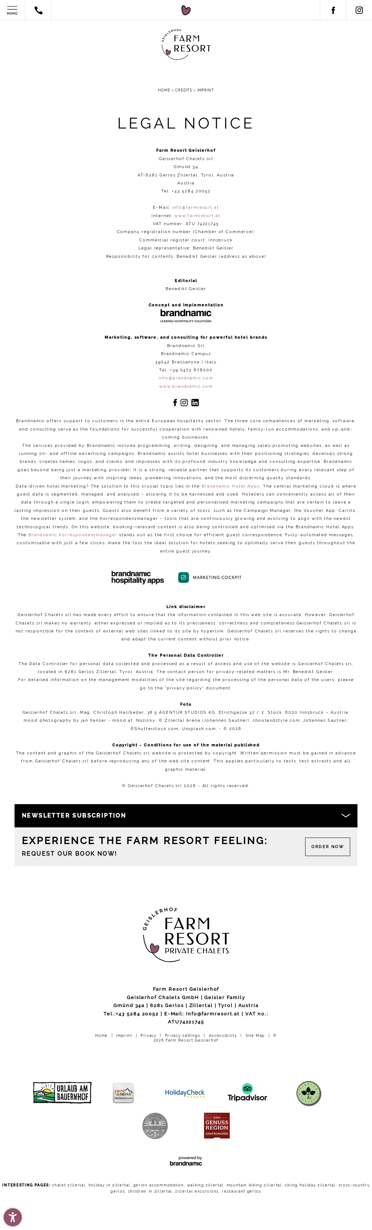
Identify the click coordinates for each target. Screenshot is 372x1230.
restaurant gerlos (242, 1191)
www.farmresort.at (197, 215)
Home (164, 90)
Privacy (149, 1036)
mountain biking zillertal (254, 1185)
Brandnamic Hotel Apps (231, 486)
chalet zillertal (68, 1185)
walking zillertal (205, 1185)
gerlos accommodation (158, 1185)
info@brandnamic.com (186, 377)
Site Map (256, 1036)
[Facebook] (333, 12)
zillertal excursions (197, 1191)
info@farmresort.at (195, 207)
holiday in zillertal (109, 1185)
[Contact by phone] (39, 11)
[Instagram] (359, 12)
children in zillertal (150, 1191)
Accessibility (224, 1036)
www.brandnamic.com (186, 386)
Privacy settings (183, 1036)
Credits (184, 90)
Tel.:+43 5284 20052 (131, 1014)
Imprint (125, 1036)
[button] (13, 1217)
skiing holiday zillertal (310, 1185)
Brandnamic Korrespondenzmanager (72, 534)
